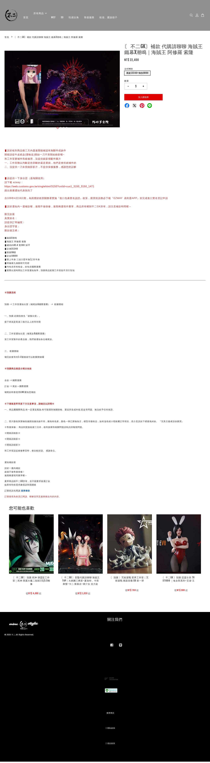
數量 (126, 82)
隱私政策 (111, 729)
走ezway (128, 70)
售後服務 (89, 18)
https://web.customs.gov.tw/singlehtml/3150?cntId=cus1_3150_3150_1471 (49, 187)
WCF (53, 18)
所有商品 (40, 13)
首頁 (25, 18)
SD (62, 18)
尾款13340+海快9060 (137, 74)
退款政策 (111, 745)
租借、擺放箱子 (108, 18)
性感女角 (74, 18)
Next (115, 89)
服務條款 (25, 492)
